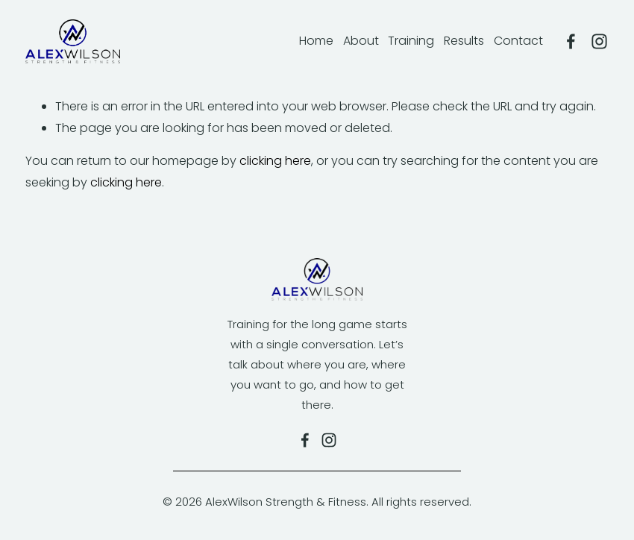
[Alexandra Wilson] (599, 41)
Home (316, 40)
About (361, 40)
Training (411, 40)
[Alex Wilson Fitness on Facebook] (305, 440)
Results (464, 40)
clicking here (275, 160)
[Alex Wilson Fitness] (571, 41)
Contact (518, 40)
